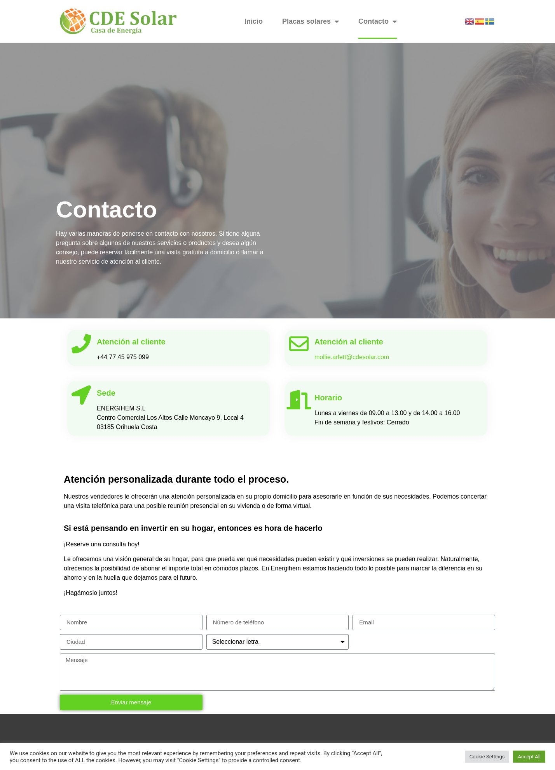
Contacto (377, 21)
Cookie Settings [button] (487, 757)
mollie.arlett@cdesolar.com (351, 357)
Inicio (253, 21)
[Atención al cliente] (81, 343)
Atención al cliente (131, 341)
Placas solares (310, 21)
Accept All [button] (529, 757)
